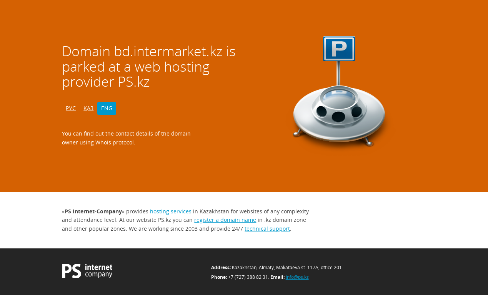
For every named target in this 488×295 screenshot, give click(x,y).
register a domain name (225, 219)
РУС (71, 108)
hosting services (171, 211)
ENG (106, 108)
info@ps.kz (297, 277)
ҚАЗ (88, 108)
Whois (103, 142)
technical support (267, 228)
